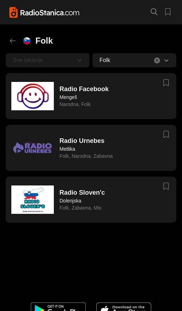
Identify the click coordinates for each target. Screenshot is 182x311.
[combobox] (100, 60)
